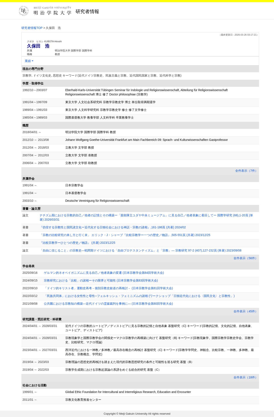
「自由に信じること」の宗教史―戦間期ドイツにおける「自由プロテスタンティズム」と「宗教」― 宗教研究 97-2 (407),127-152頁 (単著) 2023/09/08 (140, 250)
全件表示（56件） (246, 258)
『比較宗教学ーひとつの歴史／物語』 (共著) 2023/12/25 (77, 242)
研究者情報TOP (32, 28)
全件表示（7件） (246, 170)
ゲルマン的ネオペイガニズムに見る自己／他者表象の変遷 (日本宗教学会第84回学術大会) (104, 272)
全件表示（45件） (246, 311)
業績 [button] (28, 61)
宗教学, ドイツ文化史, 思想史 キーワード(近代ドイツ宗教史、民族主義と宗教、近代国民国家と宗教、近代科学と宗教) (102, 75)
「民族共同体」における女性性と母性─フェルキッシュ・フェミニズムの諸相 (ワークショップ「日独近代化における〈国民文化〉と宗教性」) (139, 296)
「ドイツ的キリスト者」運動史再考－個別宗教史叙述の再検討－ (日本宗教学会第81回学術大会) (108, 288)
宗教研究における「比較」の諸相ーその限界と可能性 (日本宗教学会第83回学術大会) (101, 280)
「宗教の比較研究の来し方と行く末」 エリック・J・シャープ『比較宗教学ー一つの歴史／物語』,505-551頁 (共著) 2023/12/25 (125, 235)
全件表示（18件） (246, 377)
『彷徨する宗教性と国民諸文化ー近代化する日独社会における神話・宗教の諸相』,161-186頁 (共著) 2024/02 (113, 227)
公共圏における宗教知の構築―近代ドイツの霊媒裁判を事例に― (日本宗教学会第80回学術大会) (108, 303)
